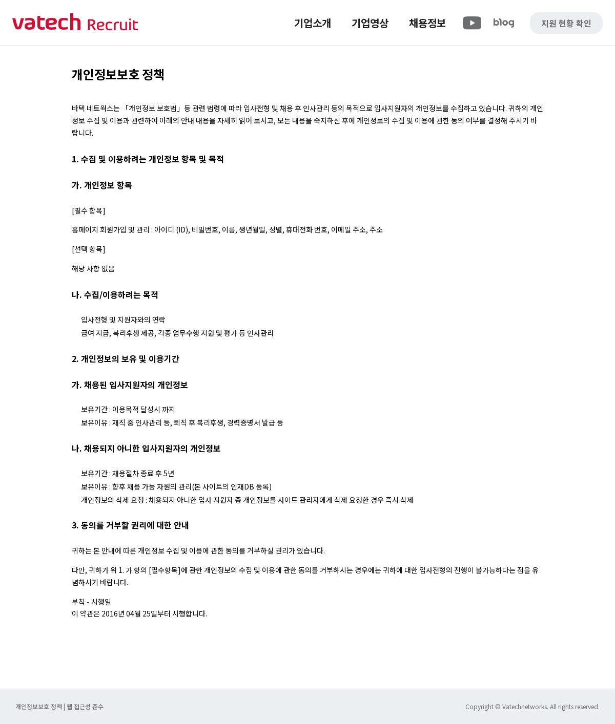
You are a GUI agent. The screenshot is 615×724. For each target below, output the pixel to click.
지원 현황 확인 (566, 23)
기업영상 (370, 22)
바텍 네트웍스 (75, 23)
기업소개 (312, 22)
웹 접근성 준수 (85, 706)
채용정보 (427, 22)
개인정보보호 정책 (39, 706)
